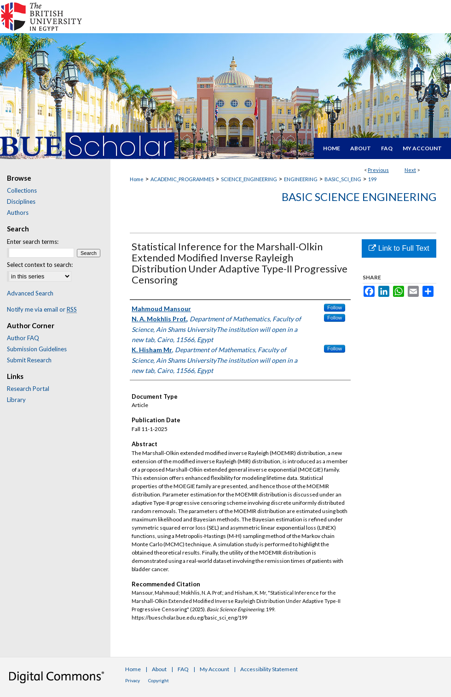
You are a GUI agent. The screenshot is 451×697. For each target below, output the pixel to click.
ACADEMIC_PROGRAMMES (182, 179)
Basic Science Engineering (359, 196)
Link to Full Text (399, 248)
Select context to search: (40, 264)
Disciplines (21, 201)
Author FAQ (23, 338)
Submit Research (29, 360)
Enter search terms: (32, 241)
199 (372, 179)
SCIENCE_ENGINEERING (249, 179)
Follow (334, 307)
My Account (214, 669)
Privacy (132, 680)
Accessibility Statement (269, 669)
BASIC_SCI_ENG (342, 179)
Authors (18, 212)
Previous (378, 170)
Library (16, 399)
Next (410, 170)
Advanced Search (30, 293)
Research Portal (28, 388)
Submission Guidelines (37, 349)
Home (137, 179)
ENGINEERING (301, 179)
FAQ (183, 669)
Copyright (158, 680)
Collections (22, 190)
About (159, 669)
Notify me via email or (42, 309)
